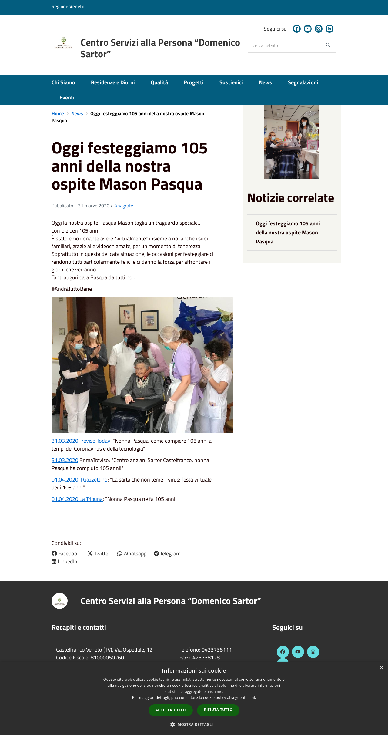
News (265, 82)
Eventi (67, 97)
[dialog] (194, 698)
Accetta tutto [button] (171, 710)
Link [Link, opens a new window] (252, 697)
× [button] (381, 668)
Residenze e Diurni (113, 82)
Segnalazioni (303, 82)
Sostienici (231, 82)
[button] (194, 724)
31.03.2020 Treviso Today (81, 441)
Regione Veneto (68, 6)
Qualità (159, 82)
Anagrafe (123, 205)
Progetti (194, 82)
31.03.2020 (65, 460)
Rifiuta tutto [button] (218, 709)
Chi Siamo (63, 82)
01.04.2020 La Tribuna (77, 499)
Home (58, 113)
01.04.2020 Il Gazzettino (80, 479)
